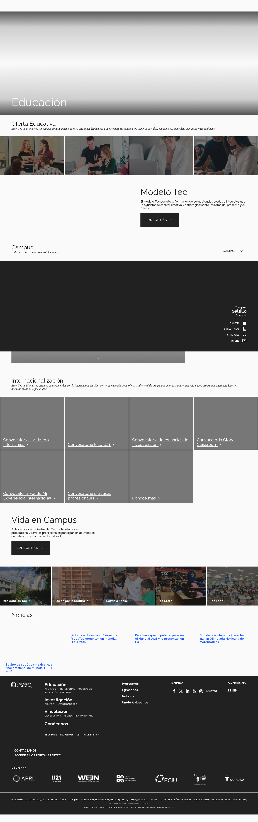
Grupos (49, 712)
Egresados (130, 698)
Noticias (128, 704)
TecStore (51, 742)
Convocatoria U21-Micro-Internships (26, 446)
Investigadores (67, 712)
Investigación (72, 5)
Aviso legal (91, 815)
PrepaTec (50, 697)
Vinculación (97, 5)
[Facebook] (174, 699)
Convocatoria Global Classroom (216, 446)
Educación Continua (58, 700)
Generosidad (53, 723)
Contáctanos (25, 758)
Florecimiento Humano (79, 723)
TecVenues (67, 742)
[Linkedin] (187, 699)
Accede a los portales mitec (37, 763)
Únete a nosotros (135, 710)
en (228, 6)
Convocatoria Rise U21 (89, 448)
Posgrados (85, 697)
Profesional (67, 697)
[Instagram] (201, 699)
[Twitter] (181, 699)
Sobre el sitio (165, 815)
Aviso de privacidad (143, 815)
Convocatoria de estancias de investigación (160, 446)
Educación (47, 5)
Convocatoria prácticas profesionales (89, 499)
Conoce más (159, 224)
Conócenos (121, 5)
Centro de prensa (87, 742)
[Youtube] (194, 699)
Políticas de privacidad (114, 815)
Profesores (130, 691)
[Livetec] (211, 699)
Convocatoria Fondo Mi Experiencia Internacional (27, 499)
